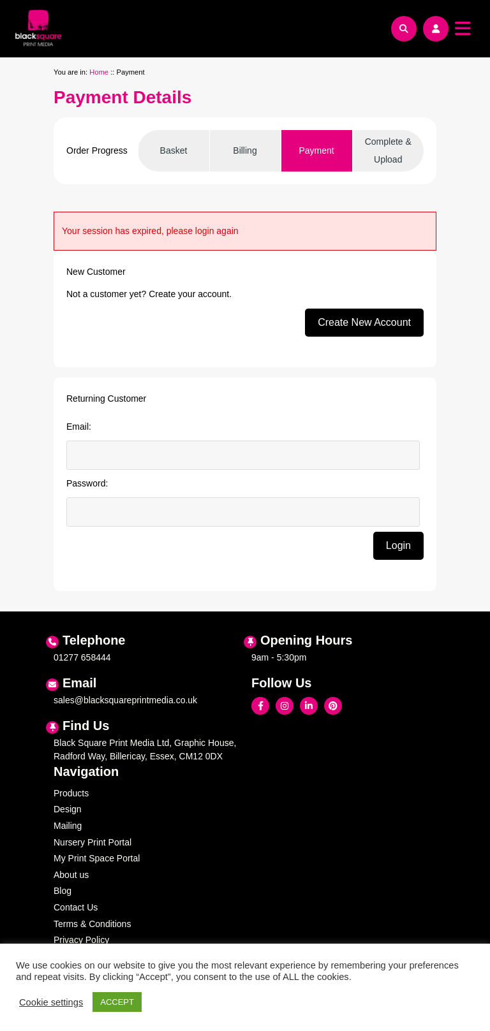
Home (98, 72)
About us (71, 875)
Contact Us (76, 907)
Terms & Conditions (92, 924)
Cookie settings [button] (51, 1002)
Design (68, 809)
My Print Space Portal (97, 858)
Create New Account (364, 322)
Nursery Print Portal (92, 842)
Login (398, 545)
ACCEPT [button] (117, 1002)
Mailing (68, 826)
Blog (62, 891)
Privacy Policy (81, 940)
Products (71, 793)
